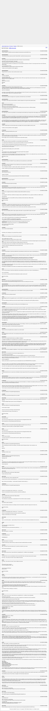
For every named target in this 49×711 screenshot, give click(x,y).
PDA (46, 47)
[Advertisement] (24, 3)
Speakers (15, 46)
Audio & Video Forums (5, 46)
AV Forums (11, 46)
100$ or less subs (12, 48)
